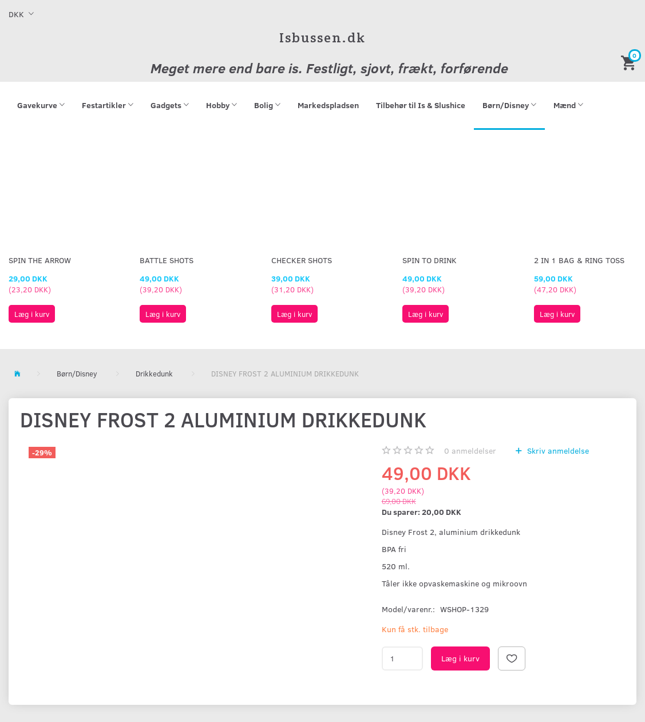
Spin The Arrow (40, 260)
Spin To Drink (429, 260)
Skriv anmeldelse (557, 450)
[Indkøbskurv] (630, 62)
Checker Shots (301, 260)
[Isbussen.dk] (322, 37)
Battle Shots (166, 260)
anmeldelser (470, 450)
